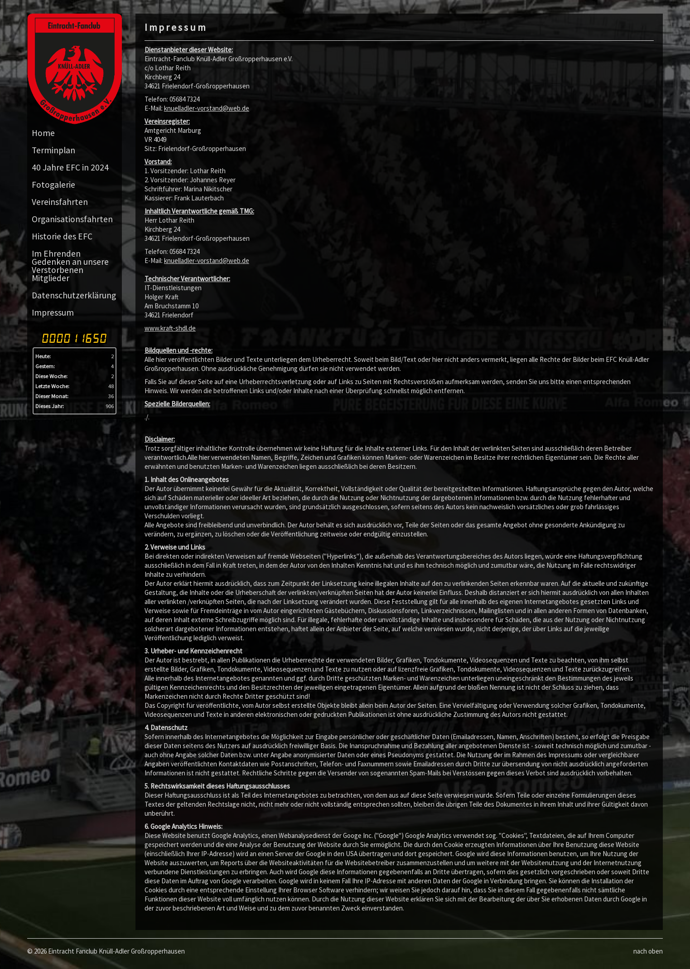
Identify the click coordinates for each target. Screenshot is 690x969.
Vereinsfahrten (60, 201)
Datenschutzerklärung (74, 295)
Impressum (53, 312)
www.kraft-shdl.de (170, 328)
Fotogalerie (53, 184)
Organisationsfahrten (72, 219)
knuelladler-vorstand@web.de (206, 108)
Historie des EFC (62, 236)
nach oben (648, 951)
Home (43, 132)
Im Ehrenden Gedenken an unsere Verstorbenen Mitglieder (70, 265)
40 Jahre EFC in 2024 (70, 167)
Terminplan (53, 150)
